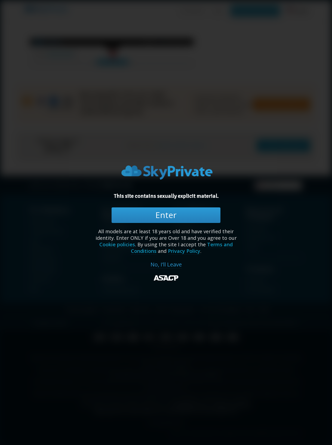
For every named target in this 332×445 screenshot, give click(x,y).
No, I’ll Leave (166, 264)
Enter (166, 214)
